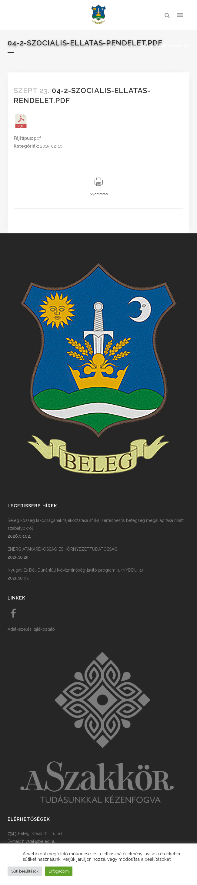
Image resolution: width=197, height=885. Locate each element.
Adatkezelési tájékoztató (31, 629)
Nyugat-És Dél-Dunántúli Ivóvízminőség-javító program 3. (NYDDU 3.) (75, 570)
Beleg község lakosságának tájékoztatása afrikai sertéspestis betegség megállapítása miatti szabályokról (96, 524)
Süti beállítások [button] (24, 871)
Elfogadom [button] (59, 871)
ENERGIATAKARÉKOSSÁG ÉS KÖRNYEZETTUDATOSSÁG (63, 549)
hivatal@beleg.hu (38, 841)
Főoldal (116, 45)
